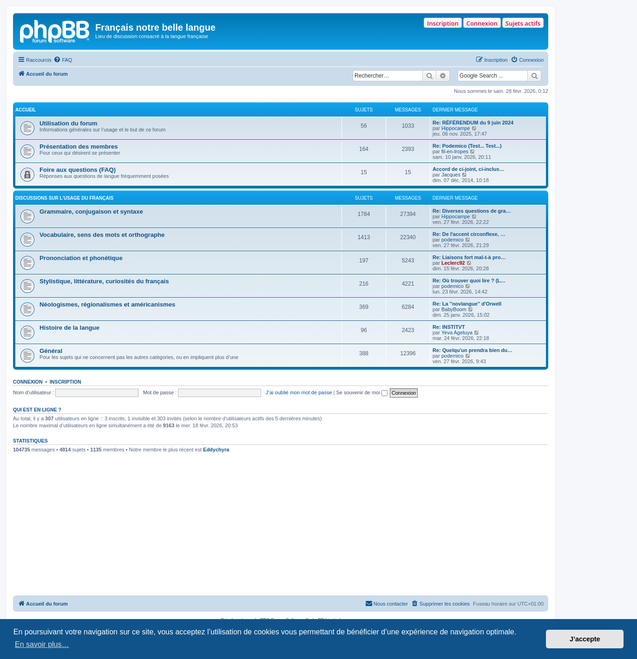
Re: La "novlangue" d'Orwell (467, 304)
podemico (452, 239)
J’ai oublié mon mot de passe (299, 392)
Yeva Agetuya (457, 332)
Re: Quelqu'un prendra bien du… (472, 350)
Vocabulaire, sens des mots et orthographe (101, 234)
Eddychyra (216, 449)
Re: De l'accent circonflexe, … (469, 234)
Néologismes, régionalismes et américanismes (107, 304)
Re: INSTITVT (449, 327)
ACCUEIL (25, 109)
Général (50, 350)
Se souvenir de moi (361, 392)
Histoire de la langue (69, 327)
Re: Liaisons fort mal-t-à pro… (469, 257)
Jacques (450, 174)
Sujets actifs (523, 23)
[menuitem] (62, 59)
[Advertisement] (280, 526)
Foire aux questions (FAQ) (77, 169)
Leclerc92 (453, 263)
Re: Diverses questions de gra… (472, 211)
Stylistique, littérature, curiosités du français (104, 281)
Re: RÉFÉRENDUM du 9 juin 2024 (473, 122)
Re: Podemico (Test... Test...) (467, 146)
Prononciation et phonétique (81, 257)
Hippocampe (455, 128)
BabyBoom (453, 309)
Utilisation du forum (68, 123)
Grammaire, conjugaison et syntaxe (91, 211)
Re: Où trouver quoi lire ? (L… (469, 280)
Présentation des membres (78, 146)
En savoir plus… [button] (42, 644)
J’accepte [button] (585, 639)
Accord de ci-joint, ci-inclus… (469, 169)
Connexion (482, 23)
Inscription (442, 23)
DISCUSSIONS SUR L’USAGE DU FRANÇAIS (64, 198)
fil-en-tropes (454, 151)
